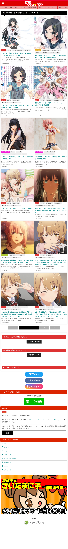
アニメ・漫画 (4, 7)
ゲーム (60, 7)
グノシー (32, 419)
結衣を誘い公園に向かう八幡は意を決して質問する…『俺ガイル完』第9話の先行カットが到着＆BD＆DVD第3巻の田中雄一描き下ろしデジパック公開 (50, 314)
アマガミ (57, 52)
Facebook (5, 447)
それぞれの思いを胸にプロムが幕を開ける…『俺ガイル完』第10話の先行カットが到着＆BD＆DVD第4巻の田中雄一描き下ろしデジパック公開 (17, 314)
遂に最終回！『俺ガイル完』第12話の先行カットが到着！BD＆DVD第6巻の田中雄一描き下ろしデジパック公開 (50, 210)
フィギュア (18, 151)
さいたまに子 (46, 7)
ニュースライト (42, 419)
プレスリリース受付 (34, 341)
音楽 (66, 7)
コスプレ (54, 7)
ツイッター (5, 443)
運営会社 (5, 465)
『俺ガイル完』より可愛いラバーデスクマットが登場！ (17, 208)
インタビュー (22, 7)
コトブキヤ (24, 154)
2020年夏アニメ (16, 100)
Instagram (5, 450)
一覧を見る (7, 432)
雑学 (16, 7)
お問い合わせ (6, 469)
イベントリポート (32, 7)
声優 (11, 7)
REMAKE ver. (38, 52)
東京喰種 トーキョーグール (48, 52)
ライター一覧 (6, 454)
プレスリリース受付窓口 (9, 458)
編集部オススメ (13, 255)
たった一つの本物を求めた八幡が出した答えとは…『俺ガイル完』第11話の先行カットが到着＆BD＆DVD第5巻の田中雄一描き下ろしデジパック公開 (51, 262)
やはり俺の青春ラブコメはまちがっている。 (21, 50)
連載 (40, 7)
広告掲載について (34, 354)
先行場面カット (49, 203)
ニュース (9, 50)
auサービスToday (54, 419)
